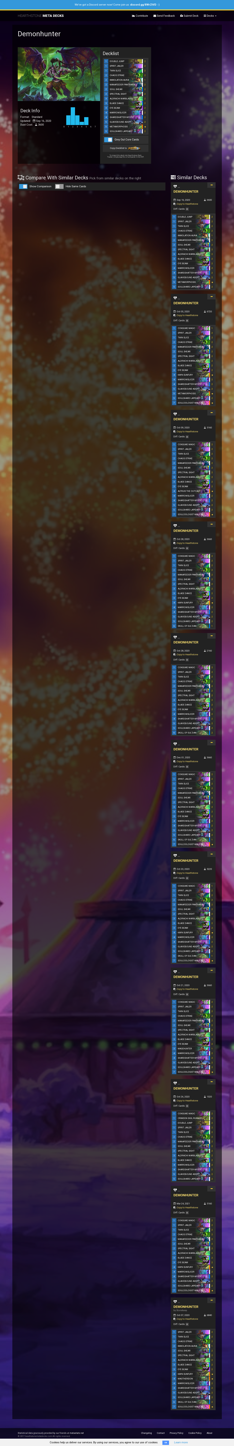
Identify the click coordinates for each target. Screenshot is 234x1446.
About (209, 1433)
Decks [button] (210, 15)
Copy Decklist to (125, 148)
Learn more (181, 1442)
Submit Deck (189, 15)
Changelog (146, 1433)
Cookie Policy (195, 1433)
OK (165, 1443)
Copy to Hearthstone (187, 204)
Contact (161, 1433)
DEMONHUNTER (185, 191)
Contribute (140, 15)
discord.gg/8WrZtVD (143, 4)
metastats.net (77, 1433)
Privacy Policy (176, 1433)
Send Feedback (164, 15)
